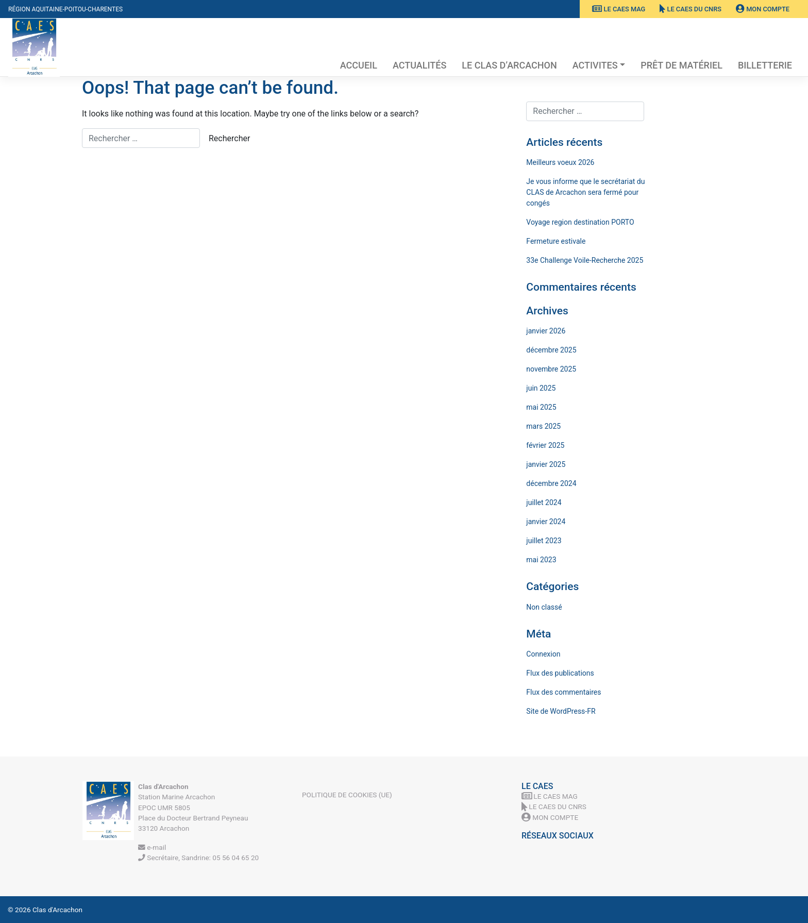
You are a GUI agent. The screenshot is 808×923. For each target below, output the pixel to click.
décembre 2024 (551, 483)
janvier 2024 (545, 521)
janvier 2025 (545, 464)
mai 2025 (541, 407)
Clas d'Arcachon (57, 909)
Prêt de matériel (681, 65)
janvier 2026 (545, 331)
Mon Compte (762, 9)
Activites (595, 65)
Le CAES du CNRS (690, 9)
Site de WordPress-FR (560, 711)
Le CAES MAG (618, 9)
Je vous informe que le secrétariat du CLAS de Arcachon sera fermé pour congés (585, 192)
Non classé (544, 607)
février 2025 (545, 445)
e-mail (152, 847)
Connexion (543, 654)
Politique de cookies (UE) (347, 795)
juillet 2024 (543, 502)
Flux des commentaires (563, 692)
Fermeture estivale (555, 241)
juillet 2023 (543, 540)
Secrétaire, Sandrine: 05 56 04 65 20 (198, 857)
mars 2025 (543, 426)
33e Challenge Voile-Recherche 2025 (584, 260)
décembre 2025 (551, 350)
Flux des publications (560, 673)
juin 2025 (541, 388)
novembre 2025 (551, 369)
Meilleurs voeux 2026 (560, 162)
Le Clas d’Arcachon (509, 65)
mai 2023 (541, 560)
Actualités (419, 65)
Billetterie (765, 65)
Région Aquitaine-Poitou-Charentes (65, 9)
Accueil (358, 65)
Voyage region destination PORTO (580, 222)
